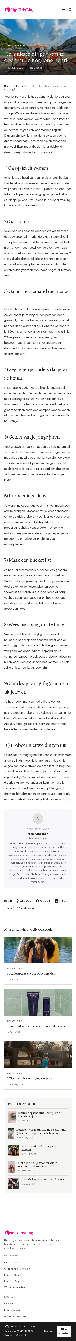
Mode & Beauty (13, 1275)
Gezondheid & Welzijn (17, 1268)
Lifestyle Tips (21, 86)
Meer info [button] (21, 1335)
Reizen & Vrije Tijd (14, 1281)
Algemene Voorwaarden (18, 1316)
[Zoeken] (70, 9)
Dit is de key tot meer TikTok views (42, 1179)
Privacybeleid (12, 1310)
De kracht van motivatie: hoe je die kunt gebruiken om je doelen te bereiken (41, 1131)
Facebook (43, 901)
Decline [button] (48, 1331)
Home (7, 86)
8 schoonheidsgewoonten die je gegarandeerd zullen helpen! (37, 1164)
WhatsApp (23, 901)
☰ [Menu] (63, 9)
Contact (9, 1303)
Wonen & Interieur (15, 1287)
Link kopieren (25, 908)
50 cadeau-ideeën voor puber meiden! (39, 1148)
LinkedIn (61, 901)
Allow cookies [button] (64, 1331)
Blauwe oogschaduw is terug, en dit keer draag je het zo (40, 1114)
